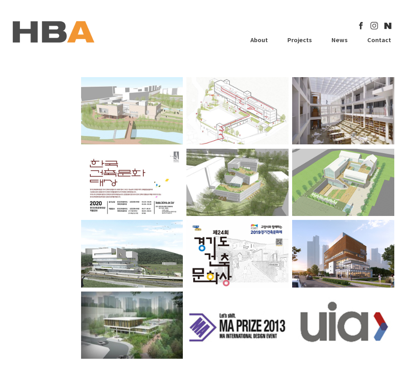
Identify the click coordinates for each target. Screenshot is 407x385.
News (339, 39)
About (259, 39)
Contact (379, 39)
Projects (299, 39)
